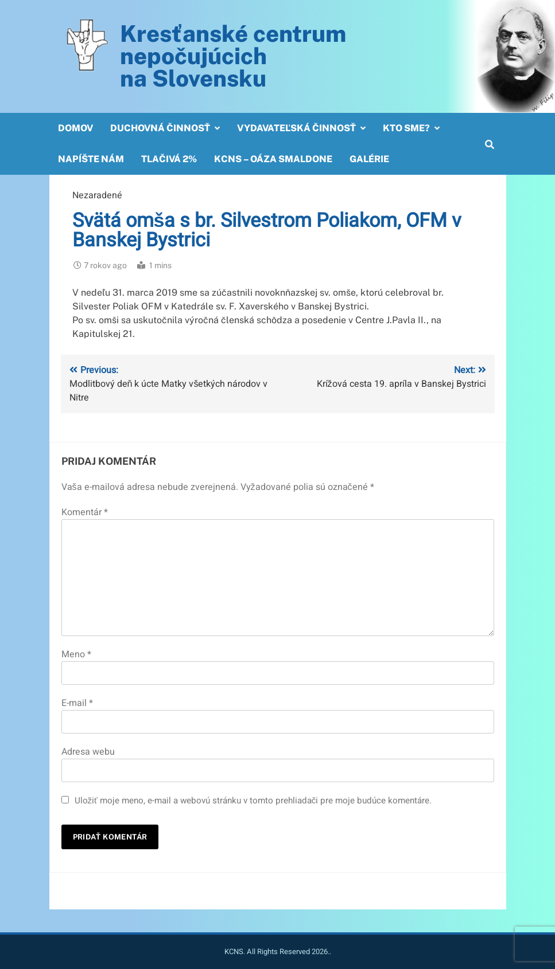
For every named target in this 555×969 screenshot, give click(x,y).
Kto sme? (406, 128)
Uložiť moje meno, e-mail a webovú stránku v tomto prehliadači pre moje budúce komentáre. (253, 800)
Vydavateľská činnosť (296, 128)
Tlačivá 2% (169, 159)
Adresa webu (88, 752)
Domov (75, 128)
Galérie (369, 159)
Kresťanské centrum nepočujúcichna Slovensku (233, 56)
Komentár (84, 512)
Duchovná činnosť (160, 128)
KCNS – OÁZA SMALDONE (273, 159)
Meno (76, 654)
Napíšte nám (91, 159)
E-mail (77, 703)
